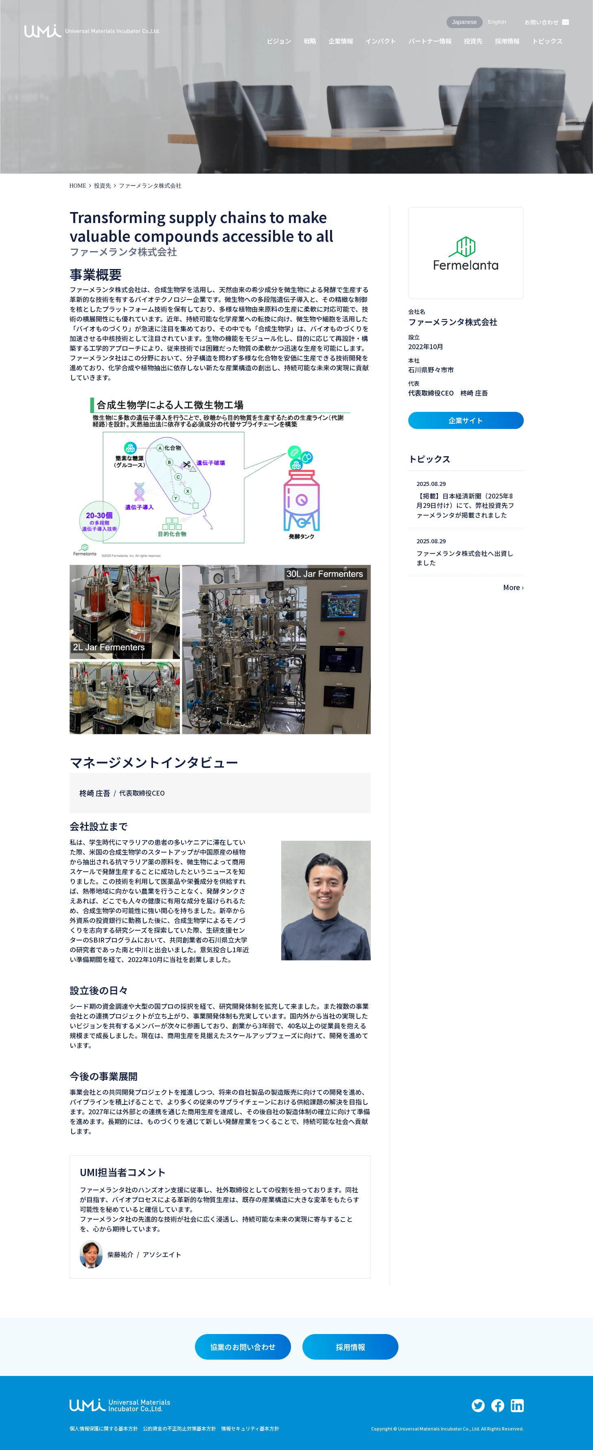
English (496, 22)
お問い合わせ (541, 22)
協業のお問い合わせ (243, 1346)
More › (513, 587)
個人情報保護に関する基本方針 (104, 1428)
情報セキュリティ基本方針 (250, 1428)
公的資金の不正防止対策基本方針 (179, 1428)
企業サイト (466, 420)
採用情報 (350, 1346)
